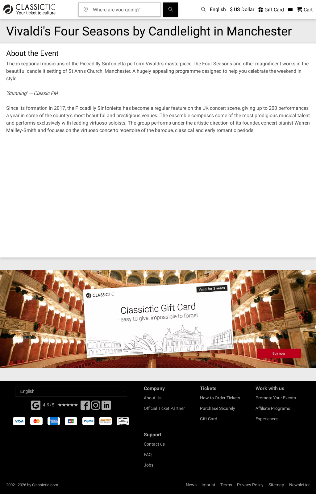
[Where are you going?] (124, 7)
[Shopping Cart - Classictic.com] (305, 10)
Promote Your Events (276, 397)
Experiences (267, 418)
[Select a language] (71, 391)
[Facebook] (35, 404)
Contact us (154, 444)
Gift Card (208, 418)
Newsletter (299, 484)
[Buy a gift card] (158, 319)
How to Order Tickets (220, 397)
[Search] (170, 9)
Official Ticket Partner (164, 408)
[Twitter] (95, 407)
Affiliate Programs (273, 408)
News (191, 484)
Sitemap (276, 484)
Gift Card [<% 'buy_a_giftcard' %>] (271, 10)
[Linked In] (106, 407)
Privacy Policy (250, 484)
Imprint (208, 484)
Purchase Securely (217, 408)
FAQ (148, 454)
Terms (226, 484)
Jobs (148, 465)
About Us (152, 397)
